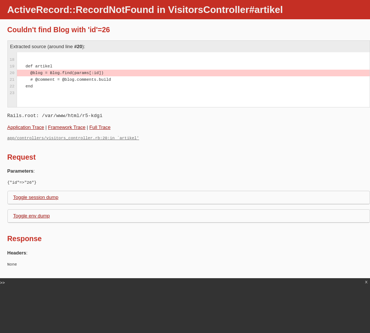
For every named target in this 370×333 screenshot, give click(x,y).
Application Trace (25, 127)
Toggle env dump (31, 216)
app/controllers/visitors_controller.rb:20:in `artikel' (73, 138)
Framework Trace (66, 127)
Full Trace (100, 127)
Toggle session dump (35, 197)
